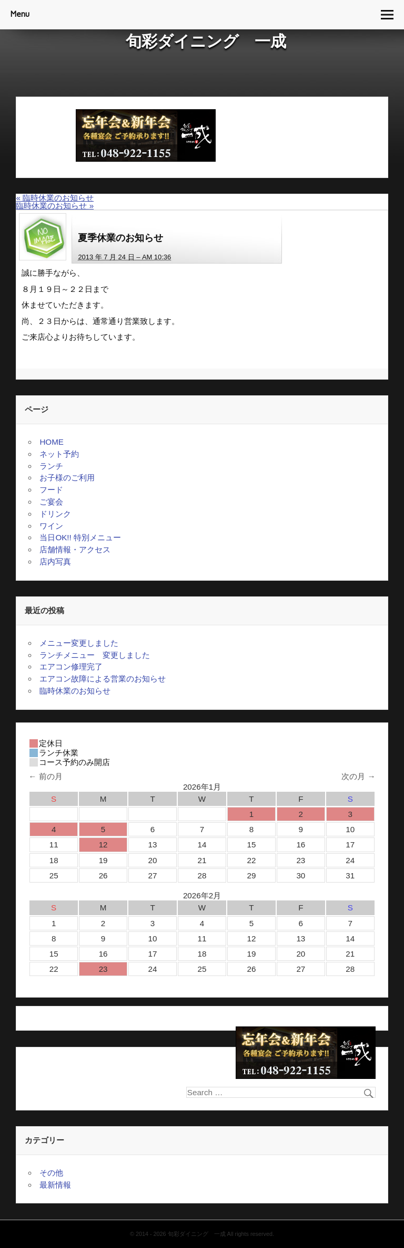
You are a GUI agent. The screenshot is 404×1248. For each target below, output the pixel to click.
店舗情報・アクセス (74, 549)
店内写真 (55, 561)
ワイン (51, 525)
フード (51, 489)
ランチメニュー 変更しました (94, 655)
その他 (51, 1172)
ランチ (51, 466)
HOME (51, 441)
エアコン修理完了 (71, 666)
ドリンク (55, 513)
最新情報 (55, 1184)
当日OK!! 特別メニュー (80, 537)
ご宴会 (51, 501)
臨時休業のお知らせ (55, 197)
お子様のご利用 (67, 477)
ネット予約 (59, 453)
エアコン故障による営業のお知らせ (102, 678)
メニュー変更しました (78, 642)
